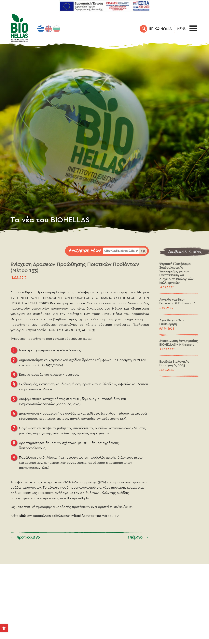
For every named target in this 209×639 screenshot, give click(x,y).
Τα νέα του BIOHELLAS (50, 219)
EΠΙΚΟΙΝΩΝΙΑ (160, 28)
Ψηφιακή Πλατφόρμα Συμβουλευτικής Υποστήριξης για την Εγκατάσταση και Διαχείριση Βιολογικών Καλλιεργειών (176, 273)
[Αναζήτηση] (144, 29)
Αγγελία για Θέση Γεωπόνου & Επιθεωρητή (177, 301)
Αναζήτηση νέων (85, 250)
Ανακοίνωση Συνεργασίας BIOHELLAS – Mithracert (178, 343)
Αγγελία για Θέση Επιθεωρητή (172, 322)
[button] (182, 29)
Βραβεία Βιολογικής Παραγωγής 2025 (174, 363)
